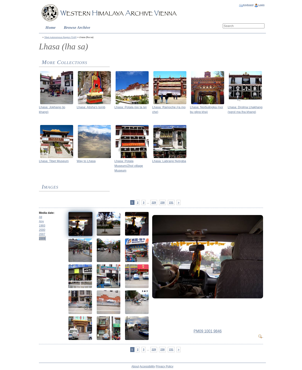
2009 (42, 238)
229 (154, 202)
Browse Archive (77, 27)
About (135, 366)
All (40, 217)
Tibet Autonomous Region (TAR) (60, 37)
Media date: (47, 213)
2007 (42, 234)
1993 (42, 225)
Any (41, 221)
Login (261, 5)
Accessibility (147, 366)
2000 (42, 230)
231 (171, 202)
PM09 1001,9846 (208, 331)
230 (162, 202)
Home (51, 27)
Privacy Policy (164, 366)
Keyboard (248, 5)
